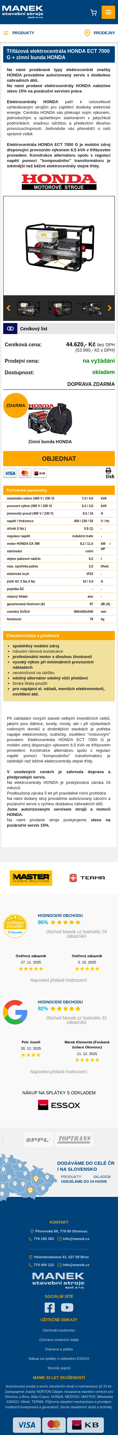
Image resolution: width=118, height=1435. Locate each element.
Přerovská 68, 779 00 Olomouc (59, 1231)
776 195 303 (41, 1239)
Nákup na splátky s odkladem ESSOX (59, 1358)
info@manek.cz (73, 1239)
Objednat (59, 458)
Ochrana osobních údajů (59, 1340)
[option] (59, 246)
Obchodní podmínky (59, 1330)
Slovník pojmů (59, 1368)
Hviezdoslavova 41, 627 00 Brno (59, 1257)
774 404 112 (41, 1265)
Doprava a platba (59, 1349)
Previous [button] (8, 308)
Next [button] (110, 308)
